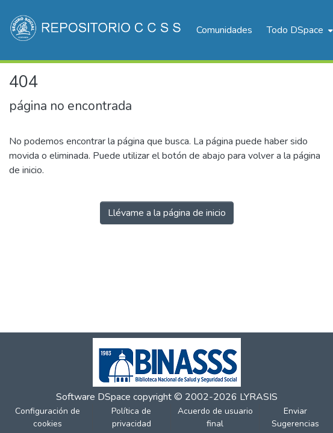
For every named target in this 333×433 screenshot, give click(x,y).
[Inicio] (96, 30)
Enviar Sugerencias (295, 417)
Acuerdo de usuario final (215, 417)
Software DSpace (93, 397)
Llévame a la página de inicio (167, 213)
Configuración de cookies (47, 417)
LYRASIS (259, 397)
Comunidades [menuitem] (224, 30)
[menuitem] (298, 30)
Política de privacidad (131, 417)
